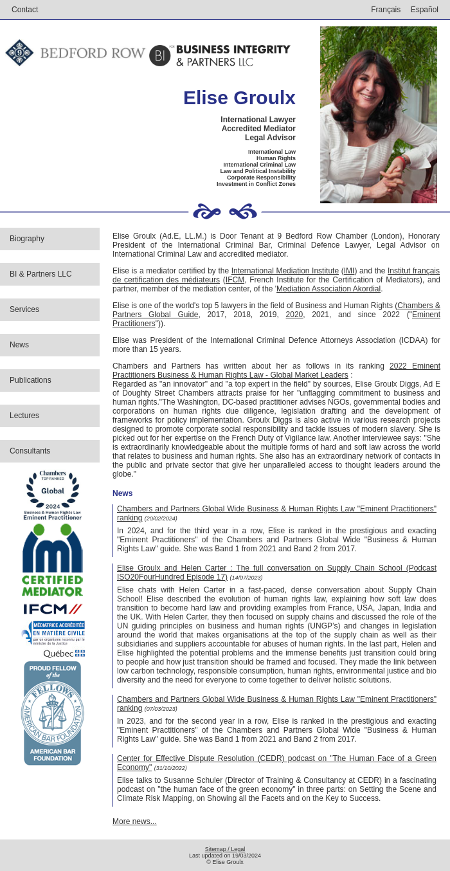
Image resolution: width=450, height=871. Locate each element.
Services (24, 309)
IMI (349, 270)
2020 (294, 314)
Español (424, 9)
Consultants (30, 450)
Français (386, 9)
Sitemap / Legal (225, 849)
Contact (25, 9)
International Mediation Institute (285, 270)
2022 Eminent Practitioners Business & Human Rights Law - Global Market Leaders (276, 371)
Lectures (24, 415)
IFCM (235, 279)
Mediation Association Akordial (328, 288)
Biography (27, 238)
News (19, 344)
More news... (135, 821)
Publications (30, 380)
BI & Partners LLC (41, 274)
